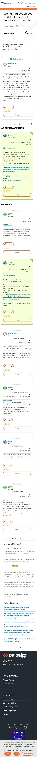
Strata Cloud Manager (11, 618)
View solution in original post (12, 180)
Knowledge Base (9, 711)
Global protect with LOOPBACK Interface (16, 607)
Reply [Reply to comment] (17, 194)
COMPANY (7, 661)
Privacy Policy (8, 680)
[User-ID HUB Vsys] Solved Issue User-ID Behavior (19, 639)
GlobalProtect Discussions (12, 609)
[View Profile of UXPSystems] (12, 64)
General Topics (9, 33)
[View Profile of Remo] (10, 135)
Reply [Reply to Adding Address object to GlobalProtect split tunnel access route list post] (17, 115)
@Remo (5, 500)
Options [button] (29, 33)
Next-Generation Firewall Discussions (14, 635)
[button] (7, 754)
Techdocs (7, 714)
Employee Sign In (32, 3)
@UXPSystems (10, 148)
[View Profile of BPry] (11, 214)
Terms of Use (8, 684)
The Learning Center (11, 707)
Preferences (27, 753)
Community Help (9, 703)
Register (20, 3)
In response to (19, 338)
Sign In (26, 3)
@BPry (8, 176)
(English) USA (31, 6)
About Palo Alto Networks (13, 665)
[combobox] (11, 26)
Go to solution (18, 59)
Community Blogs (10, 699)
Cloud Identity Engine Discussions (14, 626)
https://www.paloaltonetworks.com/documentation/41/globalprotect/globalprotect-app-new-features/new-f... (16, 169)
